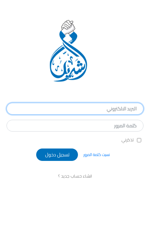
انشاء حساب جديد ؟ (75, 176)
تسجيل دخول (57, 154)
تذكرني (127, 140)
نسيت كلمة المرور (96, 154)
